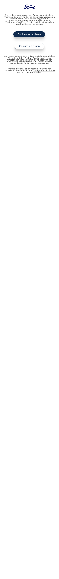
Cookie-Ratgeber (33, 72)
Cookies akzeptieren (29, 34)
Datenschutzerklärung (44, 71)
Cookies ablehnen (29, 46)
